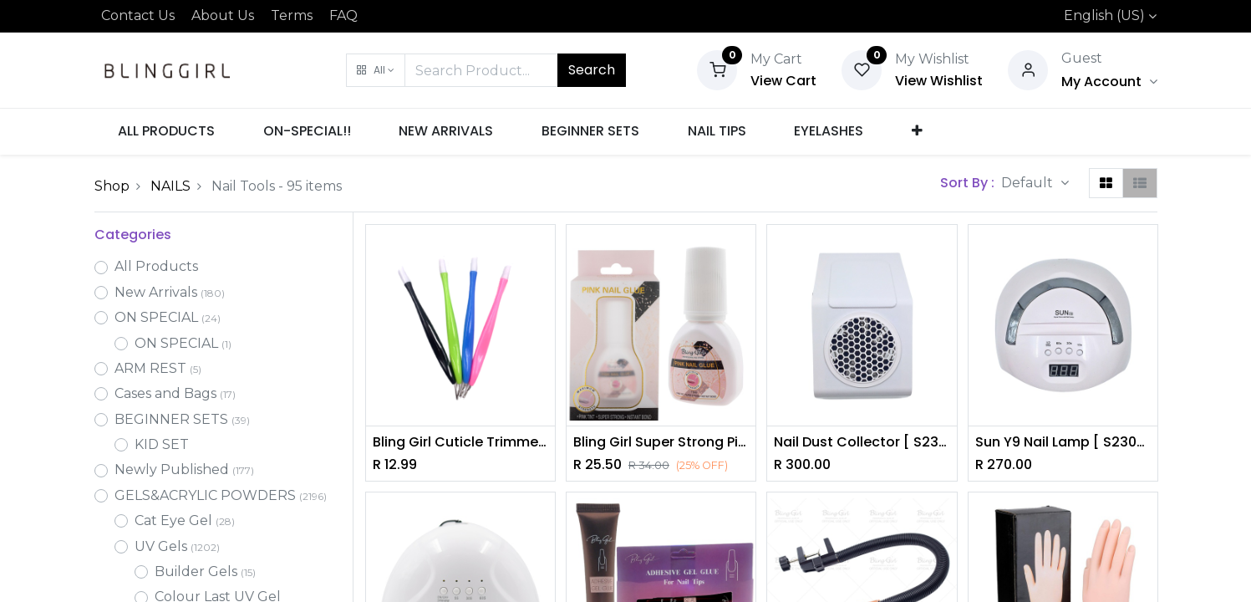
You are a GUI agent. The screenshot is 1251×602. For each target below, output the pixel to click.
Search (591, 69)
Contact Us (138, 15)
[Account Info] (1109, 81)
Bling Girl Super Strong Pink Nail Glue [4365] (661, 442)
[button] (375, 70)
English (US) (1104, 15)
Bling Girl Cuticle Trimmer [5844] (460, 442)
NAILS (170, 186)
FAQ (343, 15)
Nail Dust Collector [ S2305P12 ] (861, 442)
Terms (292, 15)
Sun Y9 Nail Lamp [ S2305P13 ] (1063, 442)
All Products (156, 266)
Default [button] (1028, 183)
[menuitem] (167, 131)
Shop (112, 186)
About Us (222, 15)
